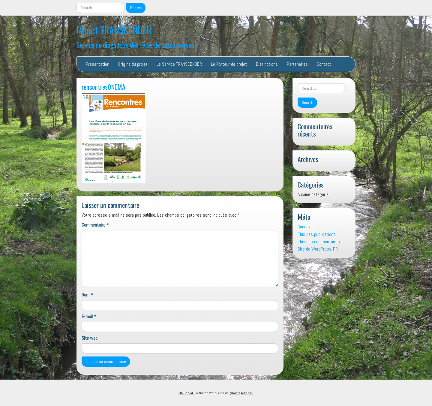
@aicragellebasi (242, 393)
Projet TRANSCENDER (114, 30)
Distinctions (267, 64)
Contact (324, 64)
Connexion (307, 227)
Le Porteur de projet (229, 64)
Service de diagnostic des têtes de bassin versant (136, 45)
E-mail (89, 316)
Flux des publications (317, 234)
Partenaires (297, 64)
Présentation (97, 64)
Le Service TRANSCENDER (179, 64)
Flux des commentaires (319, 242)
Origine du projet (133, 64)
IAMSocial (186, 393)
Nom (87, 295)
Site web (90, 338)
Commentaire (95, 225)
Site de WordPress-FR (318, 249)
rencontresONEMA (103, 87)
